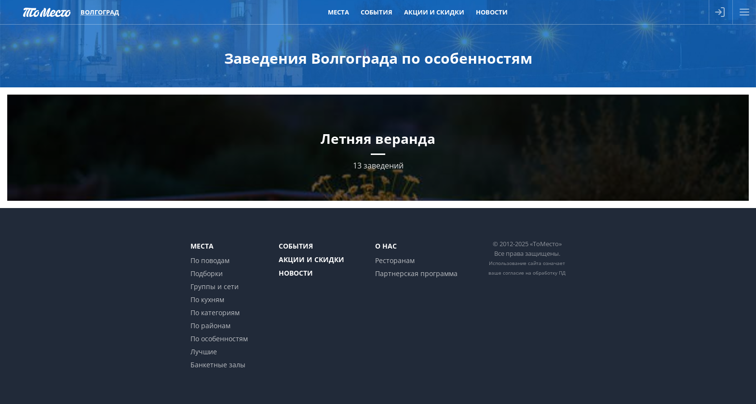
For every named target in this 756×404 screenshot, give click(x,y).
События (296, 246)
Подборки (206, 273)
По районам (210, 325)
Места (202, 246)
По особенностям (219, 338)
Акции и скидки (311, 259)
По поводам (210, 260)
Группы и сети (214, 286)
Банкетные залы (217, 364)
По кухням (207, 299)
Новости (296, 273)
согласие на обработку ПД (534, 272)
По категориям (215, 312)
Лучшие (203, 351)
